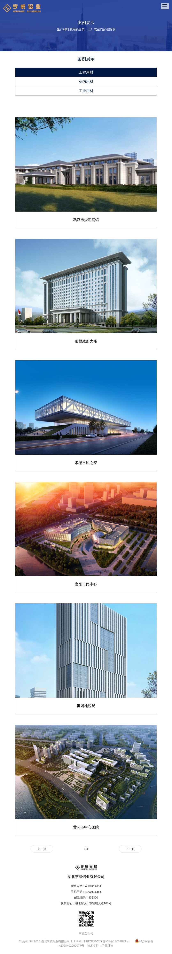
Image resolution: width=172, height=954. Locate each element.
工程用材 (86, 72)
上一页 (41, 849)
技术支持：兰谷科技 (100, 945)
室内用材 (86, 82)
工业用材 (86, 91)
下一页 (130, 849)
